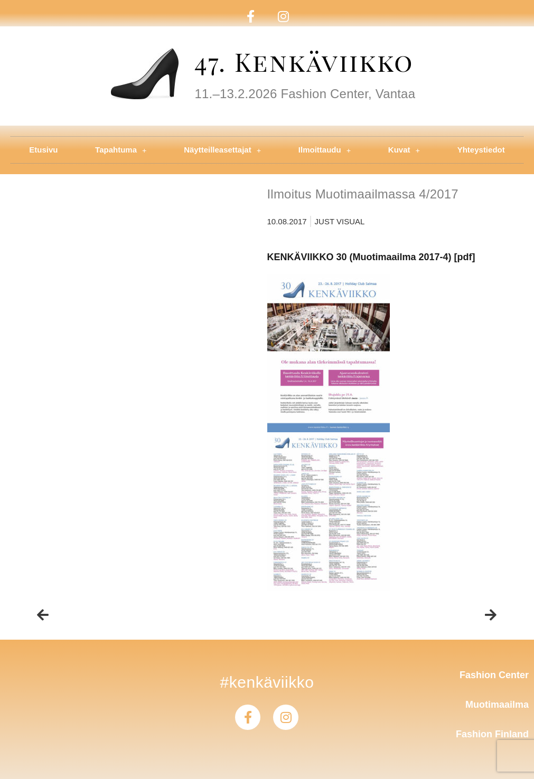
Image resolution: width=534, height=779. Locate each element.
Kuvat (404, 150)
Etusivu (43, 149)
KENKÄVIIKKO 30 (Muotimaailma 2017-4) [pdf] (371, 257)
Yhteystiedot (481, 149)
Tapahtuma (120, 150)
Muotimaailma (497, 704)
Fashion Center (494, 675)
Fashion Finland (492, 734)
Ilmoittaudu (324, 150)
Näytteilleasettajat (222, 150)
